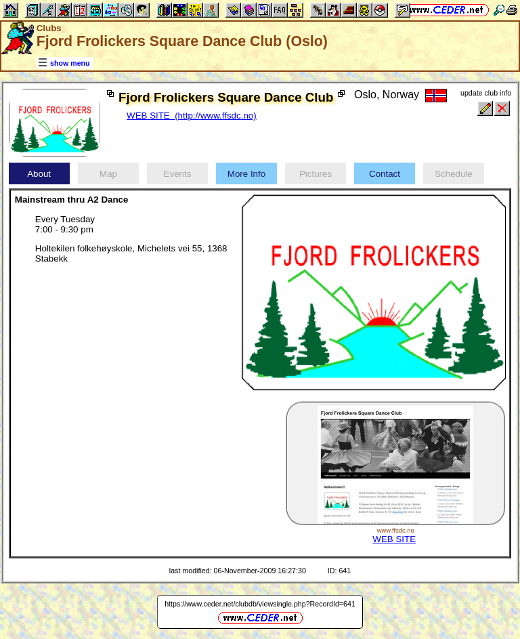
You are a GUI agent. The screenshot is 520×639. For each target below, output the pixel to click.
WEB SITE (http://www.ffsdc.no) (192, 115)
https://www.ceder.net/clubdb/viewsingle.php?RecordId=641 (260, 604)
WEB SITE (394, 539)
